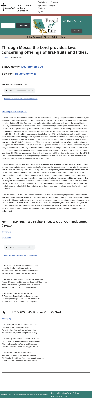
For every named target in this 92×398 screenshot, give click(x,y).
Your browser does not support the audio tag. (19, 90)
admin (6, 57)
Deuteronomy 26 (32, 66)
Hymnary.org (6, 232)
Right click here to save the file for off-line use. (20, 99)
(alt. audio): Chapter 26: (14, 112)
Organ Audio (6, 238)
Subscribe (23, 25)
